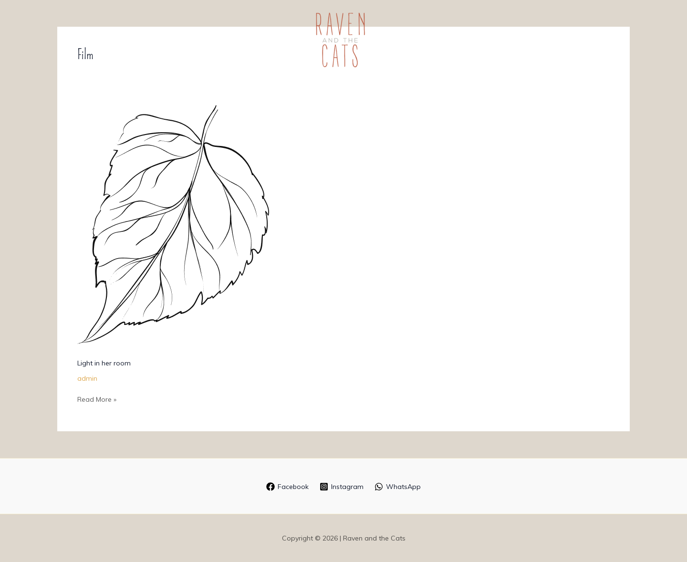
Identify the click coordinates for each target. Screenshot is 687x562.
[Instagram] (341, 486)
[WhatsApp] (398, 486)
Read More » (96, 398)
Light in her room (104, 363)
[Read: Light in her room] (173, 223)
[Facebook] (287, 486)
